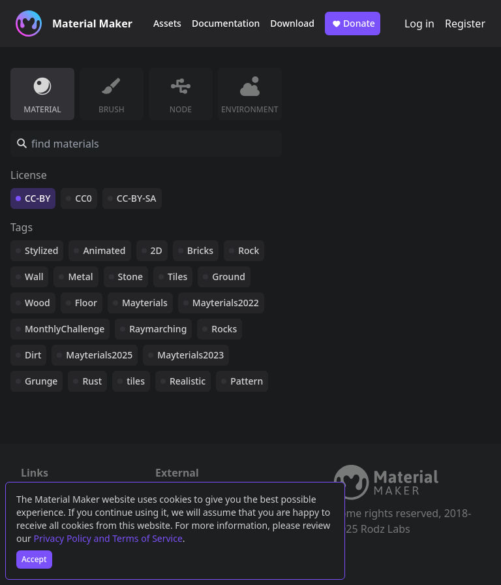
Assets (167, 23)
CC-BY (37, 198)
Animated (104, 250)
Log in (419, 23)
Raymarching (158, 329)
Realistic (187, 381)
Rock (248, 250)
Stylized (41, 250)
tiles (136, 381)
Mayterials (145, 302)
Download (292, 23)
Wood (37, 302)
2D (156, 250)
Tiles (177, 276)
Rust (92, 381)
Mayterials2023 (190, 355)
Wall (34, 276)
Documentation (226, 23)
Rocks (224, 329)
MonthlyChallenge (64, 329)
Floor (86, 302)
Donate (352, 23)
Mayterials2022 (225, 302)
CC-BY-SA (137, 198)
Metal (80, 276)
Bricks (200, 250)
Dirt (33, 355)
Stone (130, 276)
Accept (34, 559)
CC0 (83, 198)
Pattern (246, 381)
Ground (228, 276)
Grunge (41, 381)
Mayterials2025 (99, 355)
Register (465, 23)
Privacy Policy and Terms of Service (108, 538)
